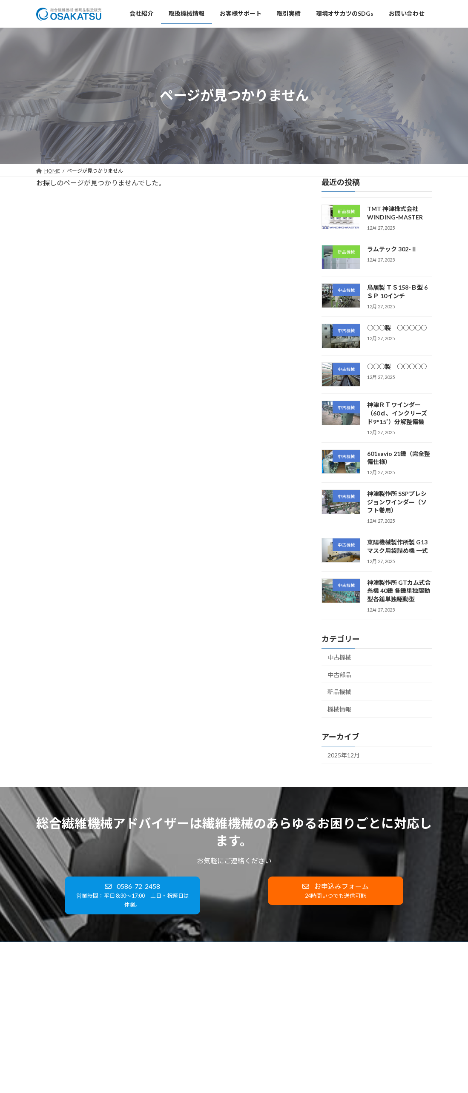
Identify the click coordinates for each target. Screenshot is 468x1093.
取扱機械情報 (96, 949)
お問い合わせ (298, 949)
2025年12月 (343, 754)
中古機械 (339, 657)
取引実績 (191, 949)
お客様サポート (146, 949)
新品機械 (339, 691)
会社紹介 (54, 949)
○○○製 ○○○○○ (397, 327)
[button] (132, 895)
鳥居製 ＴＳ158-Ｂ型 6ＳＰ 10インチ (350, 1022)
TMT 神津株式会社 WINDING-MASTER (351, 987)
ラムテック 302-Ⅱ (392, 248)
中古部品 (339, 674)
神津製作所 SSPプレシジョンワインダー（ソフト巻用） (397, 502)
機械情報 (339, 708)
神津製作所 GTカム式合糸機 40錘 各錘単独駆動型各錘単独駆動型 (399, 590)
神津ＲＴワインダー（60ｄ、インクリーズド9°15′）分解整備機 (397, 413)
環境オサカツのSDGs (242, 949)
